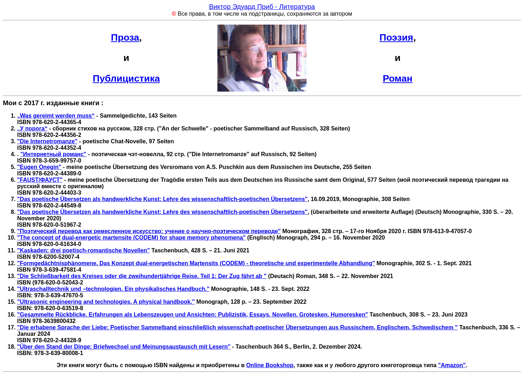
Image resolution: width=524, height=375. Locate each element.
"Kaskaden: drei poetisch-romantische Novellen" (83, 250)
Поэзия (396, 37)
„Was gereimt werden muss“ (56, 116)
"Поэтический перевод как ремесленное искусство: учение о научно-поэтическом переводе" (149, 231)
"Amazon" (451, 365)
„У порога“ (32, 128)
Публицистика (126, 78)
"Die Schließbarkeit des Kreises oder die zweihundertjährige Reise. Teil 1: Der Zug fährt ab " (142, 276)
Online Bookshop (269, 365)
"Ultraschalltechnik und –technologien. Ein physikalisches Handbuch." (113, 289)
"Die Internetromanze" (47, 141)
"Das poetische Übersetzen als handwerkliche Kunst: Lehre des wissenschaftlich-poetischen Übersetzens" (162, 199)
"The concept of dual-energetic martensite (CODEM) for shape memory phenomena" (131, 238)
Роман (397, 78)
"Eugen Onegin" (39, 167)
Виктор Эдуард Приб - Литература (262, 6)
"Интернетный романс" (53, 154)
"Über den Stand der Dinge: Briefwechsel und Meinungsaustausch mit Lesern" (124, 347)
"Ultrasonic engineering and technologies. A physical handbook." (106, 302)
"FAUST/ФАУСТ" (39, 180)
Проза (125, 37)
